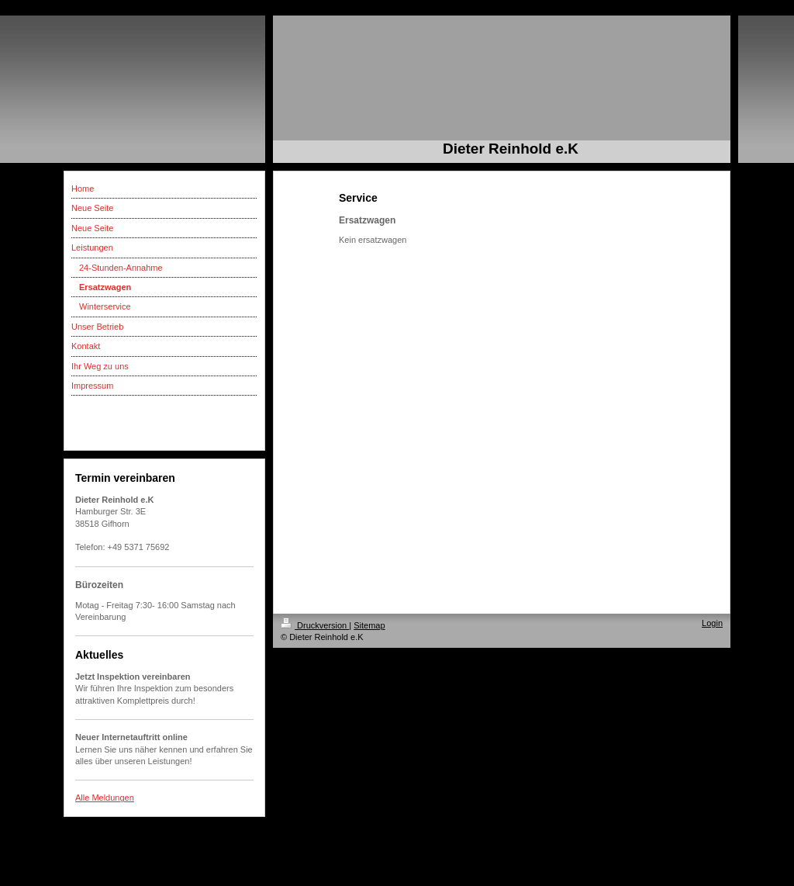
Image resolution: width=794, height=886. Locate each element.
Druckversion (315, 625)
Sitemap (369, 625)
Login (712, 623)
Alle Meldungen (104, 797)
